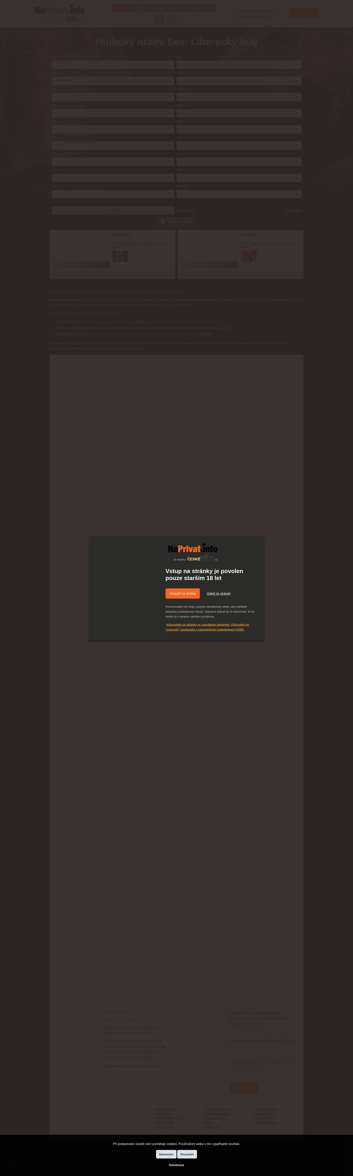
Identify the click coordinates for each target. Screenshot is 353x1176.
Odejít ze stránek (219, 593)
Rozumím (187, 1154)
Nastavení (166, 1154)
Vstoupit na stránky (182, 593)
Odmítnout (176, 1165)
